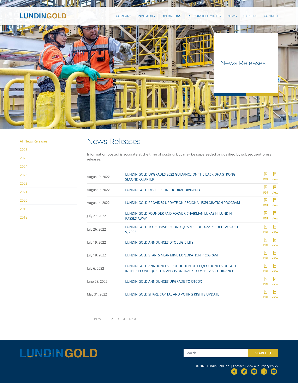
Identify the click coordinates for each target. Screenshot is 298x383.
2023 (23, 175)
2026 (23, 149)
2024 (23, 166)
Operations (171, 16)
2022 (23, 183)
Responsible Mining (204, 16)
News (232, 16)
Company (123, 16)
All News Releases (33, 141)
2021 (23, 192)
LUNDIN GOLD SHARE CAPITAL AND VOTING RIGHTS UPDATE (172, 294)
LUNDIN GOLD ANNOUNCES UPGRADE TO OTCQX (163, 281)
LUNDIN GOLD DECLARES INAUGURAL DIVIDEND (162, 190)
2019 (23, 209)
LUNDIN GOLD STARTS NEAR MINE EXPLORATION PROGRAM (171, 255)
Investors (146, 16)
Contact (271, 16)
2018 (23, 217)
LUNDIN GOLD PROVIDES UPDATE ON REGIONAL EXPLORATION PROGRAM (182, 202)
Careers (250, 16)
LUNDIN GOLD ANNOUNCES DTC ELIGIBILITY (159, 242)
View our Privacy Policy (262, 366)
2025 (23, 158)
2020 (23, 200)
